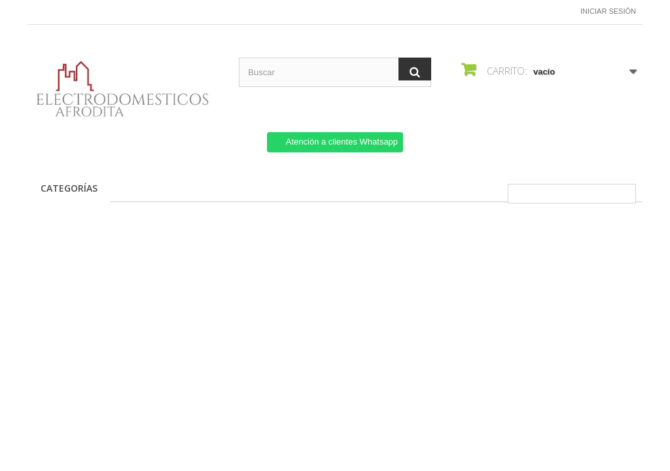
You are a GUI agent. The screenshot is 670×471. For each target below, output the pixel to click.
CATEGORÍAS (69, 188)
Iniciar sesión (608, 11)
